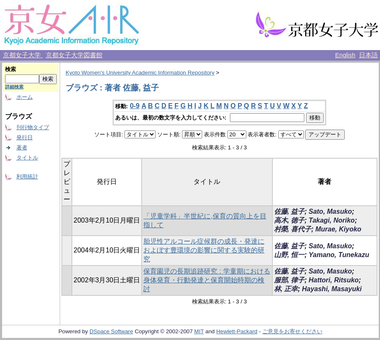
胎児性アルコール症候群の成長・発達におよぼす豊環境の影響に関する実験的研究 (203, 250)
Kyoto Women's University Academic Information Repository (140, 72)
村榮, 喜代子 (292, 229)
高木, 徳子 (289, 220)
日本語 (368, 55)
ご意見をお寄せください (292, 331)
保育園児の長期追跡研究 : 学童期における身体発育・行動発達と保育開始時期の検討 (206, 280)
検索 (10, 69)
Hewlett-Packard (236, 331)
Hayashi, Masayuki (332, 288)
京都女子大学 (22, 55)
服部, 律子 (289, 280)
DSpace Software (111, 331)
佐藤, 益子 (289, 211)
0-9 (135, 105)
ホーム (24, 97)
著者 (21, 147)
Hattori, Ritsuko (334, 280)
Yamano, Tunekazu (339, 254)
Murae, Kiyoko (338, 229)
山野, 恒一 (289, 254)
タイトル (27, 157)
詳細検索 (14, 86)
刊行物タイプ (32, 127)
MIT (199, 331)
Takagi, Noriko (332, 220)
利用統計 (27, 176)
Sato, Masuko (330, 211)
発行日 (24, 137)
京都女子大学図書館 (74, 55)
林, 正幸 (286, 288)
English (345, 55)
